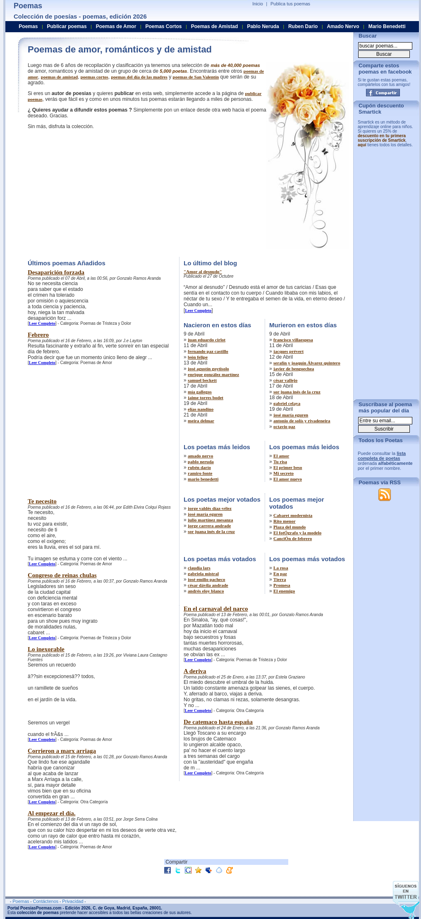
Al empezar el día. (52, 813)
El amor (281, 455)
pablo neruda (201, 461)
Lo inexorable (46, 649)
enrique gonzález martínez (213, 374)
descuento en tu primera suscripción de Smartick (382, 138)
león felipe (198, 357)
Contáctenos (45, 901)
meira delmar (201, 420)
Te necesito (42, 501)
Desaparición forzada (56, 272)
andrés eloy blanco (206, 590)
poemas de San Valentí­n (196, 76)
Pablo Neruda (263, 26)
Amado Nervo (343, 26)
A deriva (195, 671)
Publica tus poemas (290, 3)
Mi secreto (283, 473)
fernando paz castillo (208, 351)
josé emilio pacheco (206, 579)
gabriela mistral (203, 573)
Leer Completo (42, 323)
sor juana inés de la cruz (297, 391)
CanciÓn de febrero (292, 538)
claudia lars (199, 567)
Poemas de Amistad (214, 26)
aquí (362, 145)
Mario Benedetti (387, 26)
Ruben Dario (303, 26)
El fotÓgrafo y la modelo (297, 532)
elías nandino (200, 409)
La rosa (280, 567)
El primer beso (287, 467)
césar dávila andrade (208, 585)
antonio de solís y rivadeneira (301, 420)
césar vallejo (285, 380)
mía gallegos (200, 391)
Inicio (257, 3)
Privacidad (72, 901)
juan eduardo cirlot (206, 339)
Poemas (28, 26)
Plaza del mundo (289, 526)
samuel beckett (202, 380)
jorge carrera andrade (209, 525)
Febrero (38, 334)
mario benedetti (203, 478)
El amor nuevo (287, 478)
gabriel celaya (286, 403)
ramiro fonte (200, 473)
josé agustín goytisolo (208, 368)
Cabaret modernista (292, 515)
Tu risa (280, 461)
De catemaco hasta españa (218, 722)
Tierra (279, 579)
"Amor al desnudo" (203, 271)
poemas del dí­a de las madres (139, 76)
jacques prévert (288, 351)
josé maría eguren (290, 414)
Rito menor (284, 521)
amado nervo (200, 455)
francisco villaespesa (293, 339)
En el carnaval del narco (216, 608)
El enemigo (284, 590)
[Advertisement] (97, 192)
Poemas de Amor (116, 26)
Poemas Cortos (163, 26)
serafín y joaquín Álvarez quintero (306, 362)
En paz (280, 573)
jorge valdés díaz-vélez (210, 508)
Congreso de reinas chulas (62, 575)
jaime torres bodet (205, 397)
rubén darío (199, 467)
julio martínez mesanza (210, 519)
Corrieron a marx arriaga (62, 751)
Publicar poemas (67, 26)
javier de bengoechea (293, 368)
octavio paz (284, 426)
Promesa (281, 585)
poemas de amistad (59, 76)
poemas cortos (94, 76)
